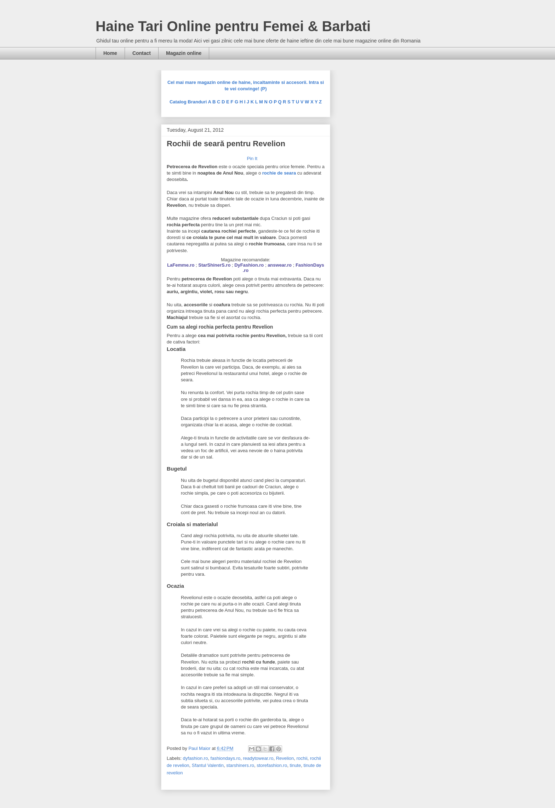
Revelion (285, 758)
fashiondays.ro (226, 758)
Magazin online (183, 53)
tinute (295, 765)
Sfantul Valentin (208, 765)
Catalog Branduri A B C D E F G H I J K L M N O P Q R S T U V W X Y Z (246, 101)
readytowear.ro (258, 758)
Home (110, 53)
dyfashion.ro (195, 758)
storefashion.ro (272, 765)
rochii (301, 758)
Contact (141, 53)
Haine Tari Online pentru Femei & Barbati (233, 26)
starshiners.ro (240, 765)
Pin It (252, 158)
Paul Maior (200, 748)
